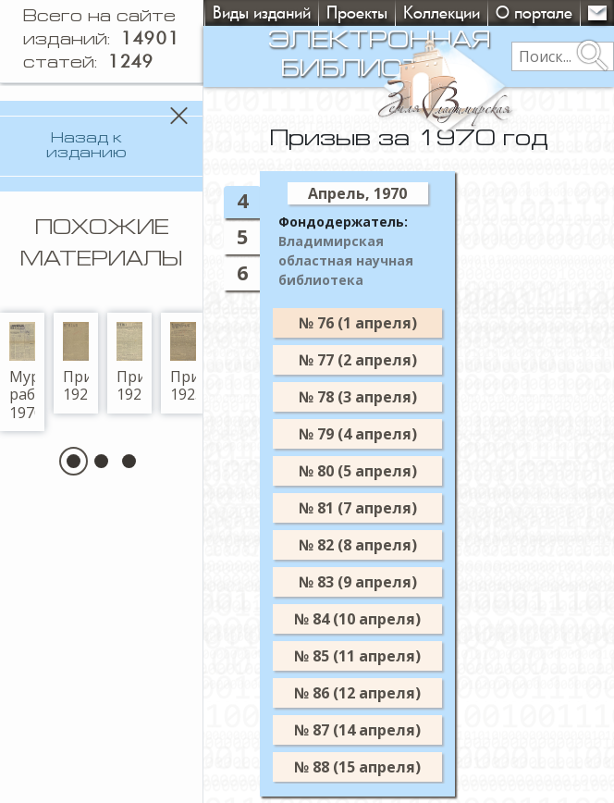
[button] (83, 581)
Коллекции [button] (441, 12)
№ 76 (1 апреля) (375, 323)
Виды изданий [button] (262, 12)
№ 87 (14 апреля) (375, 730)
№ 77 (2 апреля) (375, 360)
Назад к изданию (96, 138)
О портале (534, 12)
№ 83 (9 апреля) (375, 582)
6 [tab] (259, 272)
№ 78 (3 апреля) (375, 397)
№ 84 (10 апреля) (375, 619)
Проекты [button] (356, 12)
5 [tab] (259, 236)
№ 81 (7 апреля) (375, 508)
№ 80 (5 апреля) (375, 471)
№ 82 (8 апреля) (375, 545)
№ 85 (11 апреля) (375, 656)
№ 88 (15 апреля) (375, 767)
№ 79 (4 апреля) (375, 434)
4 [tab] (259, 200)
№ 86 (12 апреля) (375, 693)
